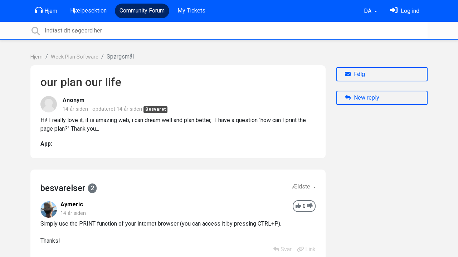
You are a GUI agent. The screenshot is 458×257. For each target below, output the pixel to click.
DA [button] (368, 10)
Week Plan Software (74, 57)
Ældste (302, 186)
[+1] (298, 206)
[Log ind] (404, 11)
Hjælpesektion (88, 10)
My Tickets (191, 10)
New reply (362, 97)
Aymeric (71, 204)
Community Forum (142, 10)
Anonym (73, 100)
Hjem (46, 10)
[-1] (310, 206)
